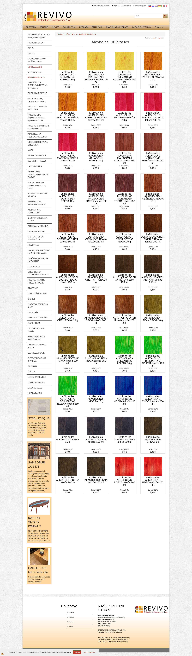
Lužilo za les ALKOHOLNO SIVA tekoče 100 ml (96, 439)
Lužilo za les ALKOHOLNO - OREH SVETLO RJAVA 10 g (124, 238)
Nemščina (159, 6)
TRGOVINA (31, 27)
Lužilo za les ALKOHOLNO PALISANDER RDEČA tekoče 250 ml (124, 198)
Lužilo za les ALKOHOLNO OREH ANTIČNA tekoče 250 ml (152, 278)
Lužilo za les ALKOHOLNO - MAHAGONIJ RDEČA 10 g (96, 157)
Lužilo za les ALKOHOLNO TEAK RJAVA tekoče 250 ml (96, 360)
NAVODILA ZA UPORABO (117, 27)
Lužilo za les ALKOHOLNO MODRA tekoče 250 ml (153, 400)
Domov (59, 34)
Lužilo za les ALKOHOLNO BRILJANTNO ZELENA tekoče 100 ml (153, 361)
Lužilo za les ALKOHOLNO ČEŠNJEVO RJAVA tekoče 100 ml (67, 238)
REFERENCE (97, 27)
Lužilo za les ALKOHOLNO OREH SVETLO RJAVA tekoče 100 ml (152, 238)
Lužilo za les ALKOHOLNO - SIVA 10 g (67, 439)
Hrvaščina (153, 6)
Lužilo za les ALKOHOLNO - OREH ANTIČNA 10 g (96, 278)
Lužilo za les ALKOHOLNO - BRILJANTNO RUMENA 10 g (67, 76)
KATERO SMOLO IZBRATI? (34, 522)
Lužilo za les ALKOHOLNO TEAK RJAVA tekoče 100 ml (67, 360)
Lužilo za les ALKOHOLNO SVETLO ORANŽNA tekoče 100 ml (67, 116)
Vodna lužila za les (35, 72)
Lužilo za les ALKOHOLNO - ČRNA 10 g (152, 439)
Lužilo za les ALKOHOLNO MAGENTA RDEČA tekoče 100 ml (152, 116)
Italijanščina (162, 6)
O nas (158, 27)
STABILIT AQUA (39, 418)
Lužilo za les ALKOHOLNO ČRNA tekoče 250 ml (96, 480)
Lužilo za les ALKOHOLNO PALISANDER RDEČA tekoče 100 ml (96, 198)
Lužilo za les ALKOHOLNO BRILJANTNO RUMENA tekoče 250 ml (124, 77)
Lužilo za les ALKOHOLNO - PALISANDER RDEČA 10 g (67, 197)
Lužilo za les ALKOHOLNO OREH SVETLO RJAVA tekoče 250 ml (67, 278)
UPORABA (83, 27)
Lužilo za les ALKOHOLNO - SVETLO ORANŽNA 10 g (153, 76)
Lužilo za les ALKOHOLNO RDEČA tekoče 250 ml (152, 481)
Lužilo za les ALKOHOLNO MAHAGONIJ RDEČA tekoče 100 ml (124, 158)
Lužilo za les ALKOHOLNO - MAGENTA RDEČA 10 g (124, 116)
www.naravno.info (104, 624)
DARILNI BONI (69, 27)
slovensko (150, 6)
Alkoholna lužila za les (36, 77)
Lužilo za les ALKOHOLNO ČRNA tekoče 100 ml (67, 480)
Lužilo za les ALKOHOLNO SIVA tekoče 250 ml (124, 439)
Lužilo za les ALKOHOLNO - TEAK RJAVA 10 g (153, 318)
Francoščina (165, 6)
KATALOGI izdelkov (141, 27)
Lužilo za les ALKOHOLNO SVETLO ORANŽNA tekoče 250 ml (96, 116)
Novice (55, 27)
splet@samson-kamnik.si (119, 642)
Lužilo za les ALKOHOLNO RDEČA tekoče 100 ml (124, 481)
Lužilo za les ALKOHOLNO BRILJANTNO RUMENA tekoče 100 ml (96, 77)
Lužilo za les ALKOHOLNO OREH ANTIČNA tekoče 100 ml (124, 278)
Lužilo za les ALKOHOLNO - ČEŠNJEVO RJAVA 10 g (153, 197)
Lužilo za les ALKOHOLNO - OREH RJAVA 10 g (67, 318)
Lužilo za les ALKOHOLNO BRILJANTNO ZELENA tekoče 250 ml (68, 401)
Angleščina (156, 6)
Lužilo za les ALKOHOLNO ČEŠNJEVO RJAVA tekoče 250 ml (96, 238)
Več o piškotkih (89, 652)
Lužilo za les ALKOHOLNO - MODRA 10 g (96, 399)
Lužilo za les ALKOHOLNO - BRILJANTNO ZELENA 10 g (124, 360)
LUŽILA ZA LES (71, 34)
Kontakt (44, 27)
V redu (77, 652)
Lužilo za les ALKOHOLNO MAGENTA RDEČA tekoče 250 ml (67, 157)
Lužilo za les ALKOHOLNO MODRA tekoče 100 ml (124, 400)
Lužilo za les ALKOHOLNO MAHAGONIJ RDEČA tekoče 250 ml (152, 158)
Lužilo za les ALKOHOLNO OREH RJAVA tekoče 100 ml (96, 319)
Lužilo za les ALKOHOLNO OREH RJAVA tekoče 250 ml (124, 319)
